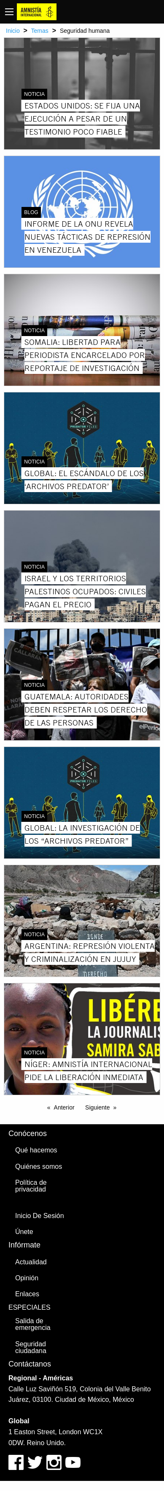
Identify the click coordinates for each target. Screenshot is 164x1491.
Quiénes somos (38, 1166)
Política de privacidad (31, 1186)
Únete (24, 1231)
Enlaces (27, 1294)
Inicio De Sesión (39, 1215)
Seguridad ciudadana (30, 1347)
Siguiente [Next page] (97, 1107)
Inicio (13, 30)
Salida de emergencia (33, 1324)
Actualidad (31, 1262)
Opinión (26, 1278)
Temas (39, 30)
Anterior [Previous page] (64, 1107)
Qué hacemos (36, 1150)
